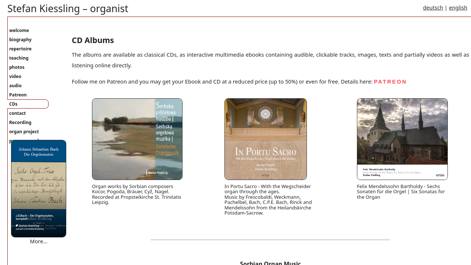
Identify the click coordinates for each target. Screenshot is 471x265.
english (458, 7)
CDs (13, 104)
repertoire (20, 49)
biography (20, 39)
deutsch (433, 7)
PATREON (390, 82)
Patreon (17, 95)
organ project (24, 131)
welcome (19, 30)
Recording (20, 122)
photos (17, 67)
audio (15, 85)
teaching (19, 58)
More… (38, 241)
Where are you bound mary (45, 248)
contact (17, 113)
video (15, 76)
